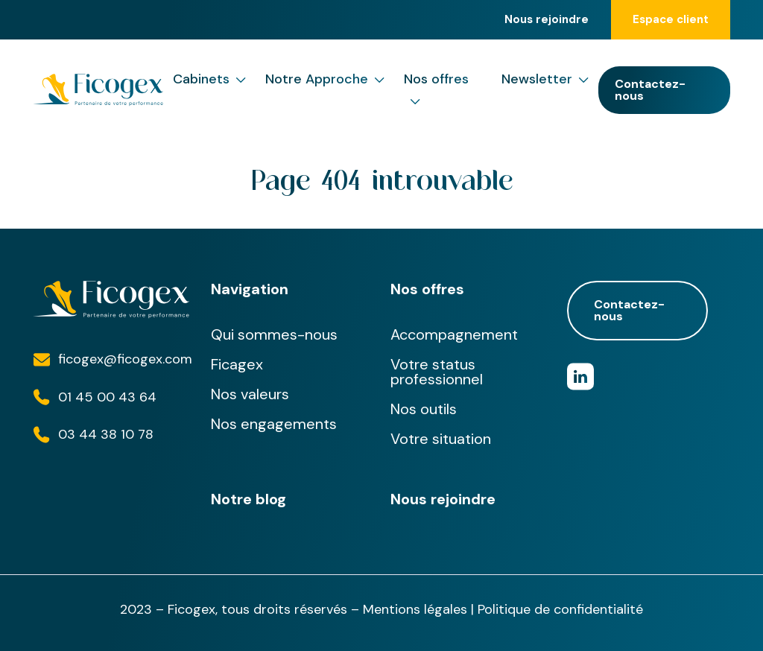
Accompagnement (454, 334)
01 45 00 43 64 (107, 397)
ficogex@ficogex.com (125, 359)
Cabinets (209, 79)
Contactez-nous (650, 90)
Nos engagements (274, 423)
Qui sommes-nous (274, 334)
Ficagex (237, 364)
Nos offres (436, 91)
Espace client (671, 19)
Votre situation (440, 438)
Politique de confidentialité (560, 609)
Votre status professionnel (436, 372)
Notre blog (248, 499)
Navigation (249, 289)
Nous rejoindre (546, 19)
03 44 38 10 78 (105, 434)
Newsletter (545, 79)
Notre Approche (324, 79)
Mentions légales (415, 609)
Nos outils (423, 408)
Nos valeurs (250, 394)
